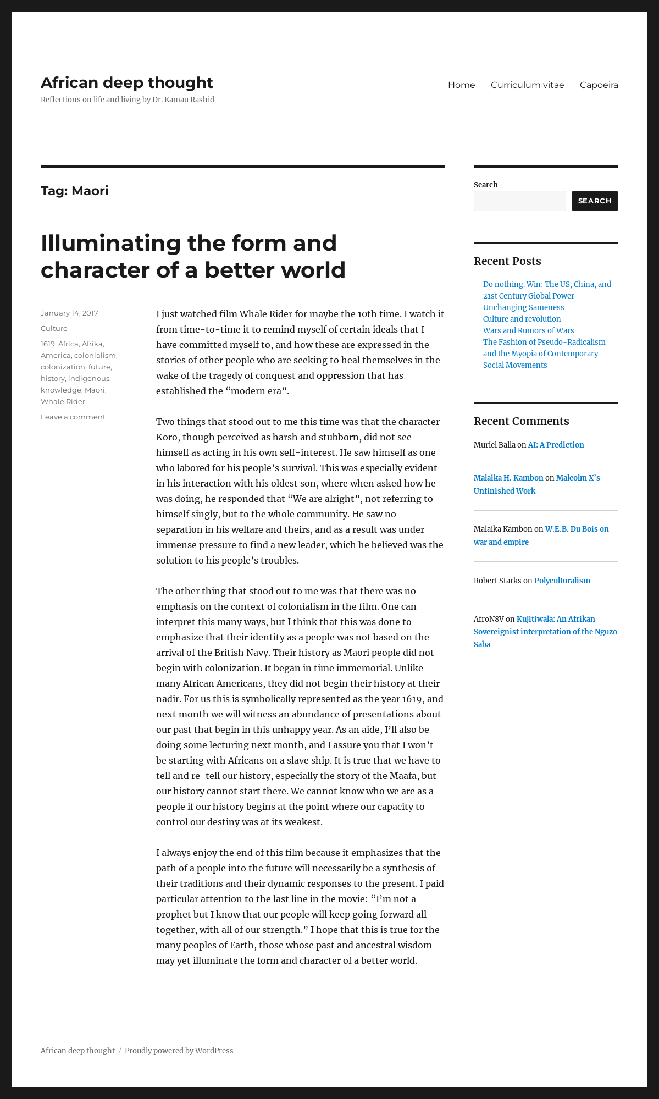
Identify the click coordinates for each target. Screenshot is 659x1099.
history (53, 378)
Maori (95, 389)
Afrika (92, 343)
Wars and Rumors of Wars (528, 330)
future (99, 366)
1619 (48, 343)
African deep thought (127, 82)
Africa (68, 343)
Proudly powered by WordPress (179, 1051)
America (56, 355)
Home (461, 85)
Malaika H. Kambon (509, 478)
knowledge (61, 389)
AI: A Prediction (556, 445)
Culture (54, 328)
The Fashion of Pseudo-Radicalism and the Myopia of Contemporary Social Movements (544, 354)
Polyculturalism (562, 581)
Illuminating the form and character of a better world (193, 256)
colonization (63, 366)
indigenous (88, 378)
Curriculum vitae (527, 85)
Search (486, 185)
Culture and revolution (522, 319)
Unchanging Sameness (523, 307)
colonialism (95, 355)
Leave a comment (73, 416)
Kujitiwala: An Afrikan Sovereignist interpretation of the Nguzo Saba (545, 632)
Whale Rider (63, 401)
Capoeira (599, 85)
